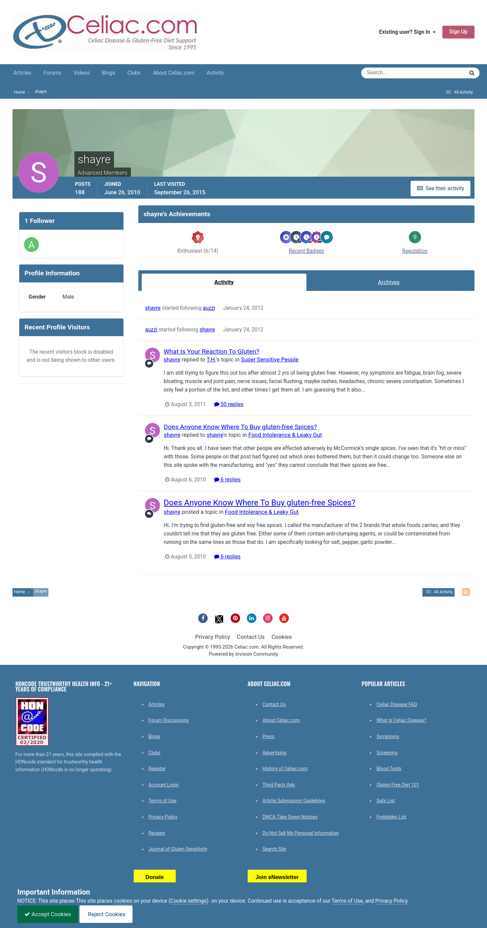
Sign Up (458, 32)
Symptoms (387, 736)
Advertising (274, 752)
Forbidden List (391, 817)
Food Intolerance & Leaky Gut (285, 434)
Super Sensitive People (269, 359)
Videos (82, 73)
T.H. (211, 359)
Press (268, 736)
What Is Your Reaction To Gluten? (211, 351)
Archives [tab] (389, 282)
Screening (386, 752)
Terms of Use (162, 800)
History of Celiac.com (285, 768)
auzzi (209, 308)
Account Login (163, 784)
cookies (123, 901)
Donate (154, 877)
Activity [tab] (224, 282)
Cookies (282, 636)
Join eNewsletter (277, 877)
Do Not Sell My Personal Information (300, 833)
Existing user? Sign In (407, 32)
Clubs (134, 73)
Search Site (274, 849)
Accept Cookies (47, 914)
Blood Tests (388, 768)
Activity (215, 73)
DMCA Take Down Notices (290, 817)
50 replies (228, 404)
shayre (153, 308)
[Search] (388, 73)
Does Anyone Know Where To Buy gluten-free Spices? (240, 427)
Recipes (156, 833)
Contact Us (250, 636)
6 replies (227, 479)
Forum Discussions (168, 720)
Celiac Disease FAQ (396, 704)
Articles (22, 73)
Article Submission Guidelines (293, 800)
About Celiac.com (173, 73)
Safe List (385, 800)
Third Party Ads (278, 784)
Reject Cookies (106, 914)
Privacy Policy (212, 636)
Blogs (108, 73)
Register (157, 768)
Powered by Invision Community (243, 654)
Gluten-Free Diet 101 (397, 784)
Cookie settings (188, 901)
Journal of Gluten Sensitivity (177, 849)
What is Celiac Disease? (401, 720)
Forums (53, 73)
